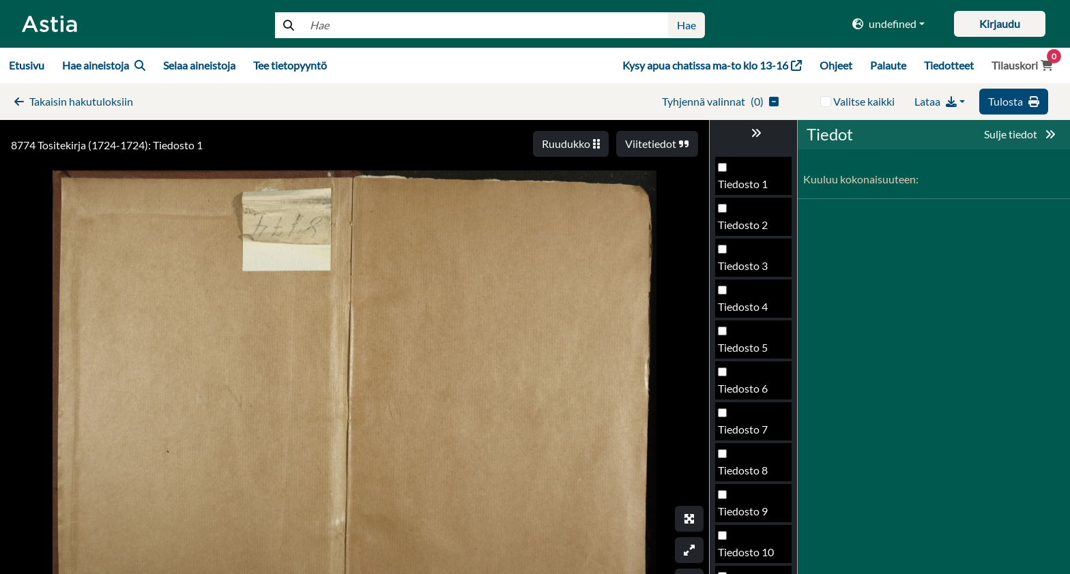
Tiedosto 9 (743, 510)
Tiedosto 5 (743, 347)
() (720, 101)
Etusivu (26, 65)
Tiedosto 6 (743, 388)
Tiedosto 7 (743, 429)
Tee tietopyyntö (290, 65)
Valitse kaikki (864, 101)
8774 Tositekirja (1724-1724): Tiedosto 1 (107, 144)
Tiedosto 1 (743, 183)
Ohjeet (836, 65)
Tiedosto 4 (743, 306)
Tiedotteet (949, 65)
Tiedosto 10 (746, 551)
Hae (686, 24)
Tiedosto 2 (743, 224)
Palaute (888, 65)
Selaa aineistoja (199, 65)
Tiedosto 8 (743, 470)
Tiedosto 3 (743, 265)
